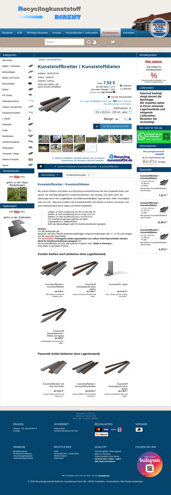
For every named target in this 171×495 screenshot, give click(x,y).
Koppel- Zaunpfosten (17, 107)
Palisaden (17, 124)
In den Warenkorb (111, 126)
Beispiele (7, 32)
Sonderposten (110, 32)
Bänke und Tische (17, 78)
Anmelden (129, 32)
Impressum (59, 458)
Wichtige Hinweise (37, 32)
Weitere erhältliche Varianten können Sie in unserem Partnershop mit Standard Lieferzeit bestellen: (77, 159)
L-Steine (17, 118)
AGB (19, 32)
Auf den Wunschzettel (119, 97)
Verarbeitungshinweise (23, 458)
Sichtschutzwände (17, 142)
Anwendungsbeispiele (22, 456)
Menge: (109, 119)
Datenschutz (59, 428)
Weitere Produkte (17, 159)
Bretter (42, 59)
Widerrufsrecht (60, 456)
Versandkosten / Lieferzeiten (82, 32)
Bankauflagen (17, 72)
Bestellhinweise (20, 451)
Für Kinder (17, 95)
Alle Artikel (7, 60)
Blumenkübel (17, 83)
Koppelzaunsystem (17, 112)
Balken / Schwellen (17, 66)
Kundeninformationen (22, 453)
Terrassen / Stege (17, 153)
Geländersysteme (17, 101)
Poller (17, 130)
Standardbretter (54, 59)
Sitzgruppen (17, 148)
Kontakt (56, 32)
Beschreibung (50, 175)
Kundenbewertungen (78, 175)
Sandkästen (17, 136)
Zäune (17, 165)
